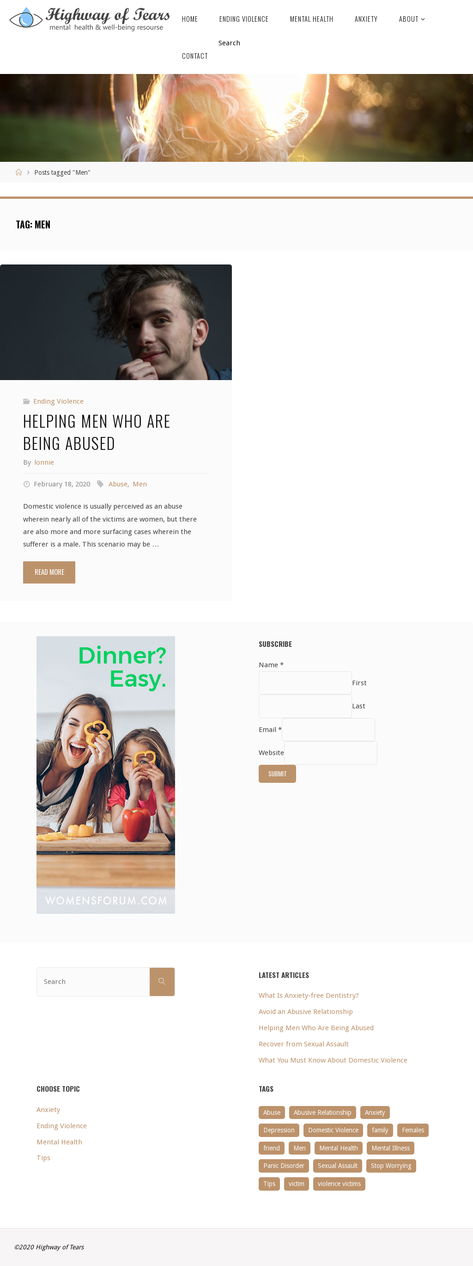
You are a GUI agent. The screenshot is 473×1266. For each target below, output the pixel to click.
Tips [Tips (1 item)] (269, 1183)
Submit (277, 773)
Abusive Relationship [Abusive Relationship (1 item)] (323, 1112)
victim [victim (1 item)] (296, 1183)
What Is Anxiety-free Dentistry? (309, 995)
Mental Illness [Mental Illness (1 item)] (390, 1148)
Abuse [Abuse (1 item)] (271, 1112)
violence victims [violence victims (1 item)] (339, 1183)
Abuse (118, 484)
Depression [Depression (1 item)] (279, 1130)
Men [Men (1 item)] (299, 1148)
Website (271, 753)
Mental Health (59, 1142)
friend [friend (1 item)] (271, 1148)
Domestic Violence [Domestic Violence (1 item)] (333, 1130)
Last (358, 706)
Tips (43, 1158)
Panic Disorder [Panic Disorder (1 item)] (283, 1165)
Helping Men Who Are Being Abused (97, 432)
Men (140, 484)
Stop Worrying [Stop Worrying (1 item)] (391, 1165)
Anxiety (48, 1110)
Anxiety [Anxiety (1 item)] (375, 1112)
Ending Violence (58, 401)
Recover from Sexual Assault (304, 1044)
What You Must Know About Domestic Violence (333, 1060)
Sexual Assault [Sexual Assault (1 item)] (338, 1165)
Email (270, 729)
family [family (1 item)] (380, 1130)
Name (271, 665)
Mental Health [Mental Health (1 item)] (338, 1148)
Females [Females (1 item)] (413, 1130)
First (359, 683)
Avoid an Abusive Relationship (306, 1012)
